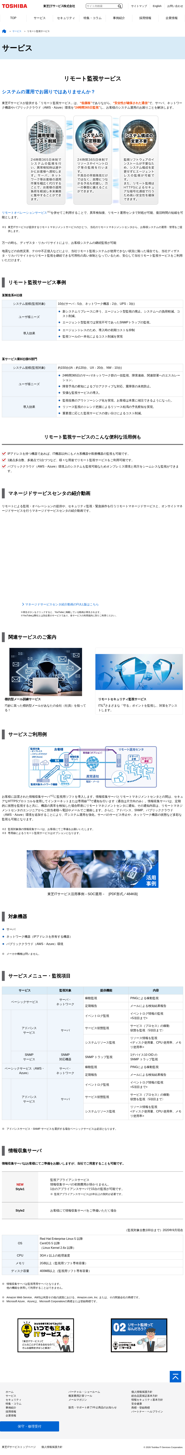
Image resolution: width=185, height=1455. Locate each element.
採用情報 (145, 18)
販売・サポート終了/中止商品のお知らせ (93, 1407)
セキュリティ (66, 18)
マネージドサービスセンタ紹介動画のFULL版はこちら (62, 604)
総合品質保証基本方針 (144, 1395)
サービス (40, 18)
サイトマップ (139, 6)
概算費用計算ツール (80, 1395)
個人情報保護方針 (141, 1391)
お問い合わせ (175, 6)
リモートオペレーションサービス (24, 212)
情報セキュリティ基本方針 (147, 1399)
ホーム (10, 1391)
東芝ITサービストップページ (19, 1446)
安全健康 (136, 1403)
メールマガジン (78, 1399)
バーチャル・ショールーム (84, 1391)
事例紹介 (119, 18)
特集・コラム (93, 18)
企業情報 (172, 18)
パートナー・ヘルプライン (147, 1411)
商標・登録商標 (140, 1407)
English (157, 6)
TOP (13, 18)
